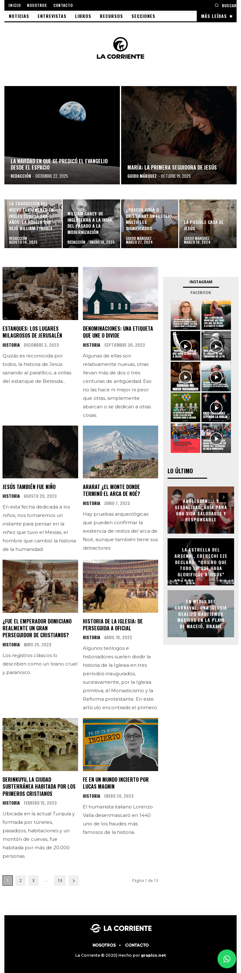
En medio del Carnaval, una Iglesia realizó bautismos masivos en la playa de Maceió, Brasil (201, 613)
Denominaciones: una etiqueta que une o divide (118, 332)
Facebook (200, 292)
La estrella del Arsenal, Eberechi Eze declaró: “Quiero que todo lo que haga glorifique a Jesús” (201, 561)
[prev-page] (212, 497)
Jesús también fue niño (29, 487)
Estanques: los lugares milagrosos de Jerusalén (32, 332)
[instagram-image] (185, 315)
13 (60, 880)
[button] (226, 5)
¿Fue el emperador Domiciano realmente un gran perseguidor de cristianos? (37, 628)
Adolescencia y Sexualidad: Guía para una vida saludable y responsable (201, 510)
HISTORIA (11, 345)
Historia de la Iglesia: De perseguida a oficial (113, 624)
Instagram (201, 282)
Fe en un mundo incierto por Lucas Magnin (116, 783)
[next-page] (73, 880)
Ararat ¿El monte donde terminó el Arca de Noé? (111, 490)
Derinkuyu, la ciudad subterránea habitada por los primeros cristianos (39, 786)
